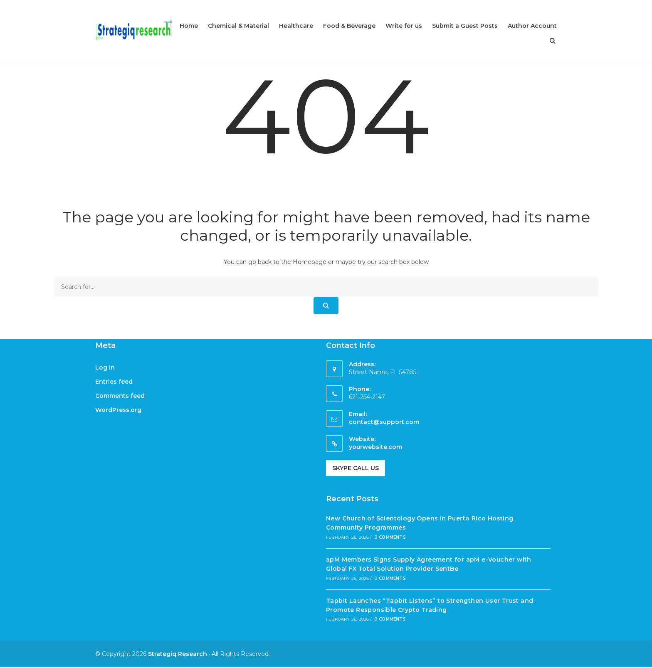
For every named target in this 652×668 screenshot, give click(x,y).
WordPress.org (118, 410)
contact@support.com (384, 422)
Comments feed (120, 395)
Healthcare (296, 26)
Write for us (403, 26)
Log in (105, 367)
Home (189, 26)
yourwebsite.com (375, 447)
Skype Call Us (355, 468)
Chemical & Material (238, 26)
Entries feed (114, 381)
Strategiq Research (177, 654)
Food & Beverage (349, 26)
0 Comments (390, 537)
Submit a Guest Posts (465, 26)
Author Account (532, 26)
